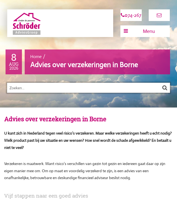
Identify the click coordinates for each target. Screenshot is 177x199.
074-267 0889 (131, 16)
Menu (139, 31)
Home (36, 56)
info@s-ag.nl (159, 17)
